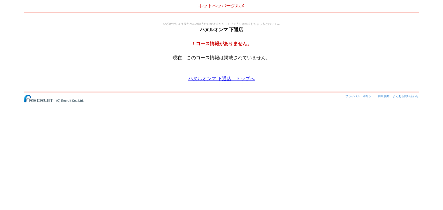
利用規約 (383, 96)
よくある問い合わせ (406, 96)
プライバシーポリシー (360, 96)
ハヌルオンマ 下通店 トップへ (221, 78)
